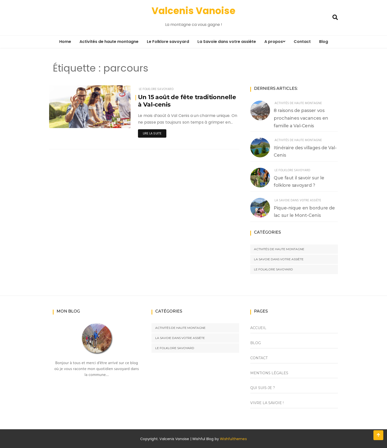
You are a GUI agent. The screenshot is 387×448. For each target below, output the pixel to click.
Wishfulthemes (233, 438)
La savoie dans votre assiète (297, 200)
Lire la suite (152, 133)
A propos (274, 41)
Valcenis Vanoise (193, 10)
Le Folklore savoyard (168, 41)
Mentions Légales (269, 373)
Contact (302, 41)
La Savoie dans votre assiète (226, 41)
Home (65, 41)
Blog (323, 41)
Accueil (258, 328)
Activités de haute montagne (108, 41)
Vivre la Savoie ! (267, 403)
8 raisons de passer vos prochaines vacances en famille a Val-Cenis (301, 118)
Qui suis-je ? (262, 388)
